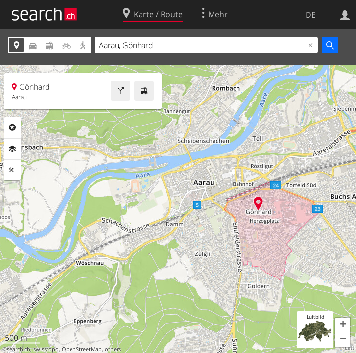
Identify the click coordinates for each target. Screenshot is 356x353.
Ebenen (12, 149)
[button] (342, 325)
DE (311, 14)
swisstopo (46, 349)
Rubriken (12, 127)
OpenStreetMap (82, 349)
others (113, 349)
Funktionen (12, 170)
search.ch (18, 349)
